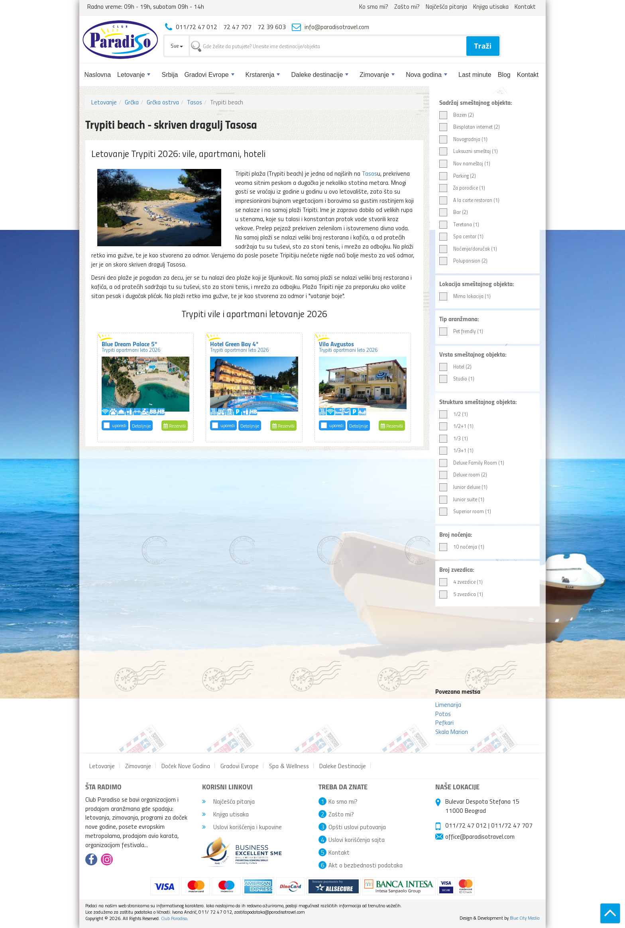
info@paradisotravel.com (337, 26)
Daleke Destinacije (342, 765)
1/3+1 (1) (456, 450)
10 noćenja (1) (461, 547)
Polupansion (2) (463, 261)
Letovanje (133, 74)
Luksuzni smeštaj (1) (468, 151)
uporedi (119, 425)
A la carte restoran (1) (469, 200)
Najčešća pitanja (446, 6)
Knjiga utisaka (491, 6)
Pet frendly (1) (461, 331)
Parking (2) (457, 176)
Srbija (169, 74)
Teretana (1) (459, 224)
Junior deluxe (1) (463, 487)
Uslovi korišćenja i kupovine (242, 826)
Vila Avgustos (348, 346)
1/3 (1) (453, 438)
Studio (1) (456, 379)
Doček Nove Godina (185, 765)
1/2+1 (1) (456, 426)
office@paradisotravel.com (480, 836)
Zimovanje (377, 74)
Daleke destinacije (319, 74)
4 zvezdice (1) (461, 582)
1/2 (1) (453, 414)
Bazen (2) (456, 115)
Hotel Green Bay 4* (239, 346)
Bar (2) (453, 212)
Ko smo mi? (373, 6)
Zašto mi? (407, 6)
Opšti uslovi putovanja (357, 826)
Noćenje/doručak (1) (468, 249)
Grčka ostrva (163, 102)
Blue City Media (525, 917)
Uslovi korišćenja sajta (356, 839)
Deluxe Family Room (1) (471, 463)
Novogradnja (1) (463, 139)
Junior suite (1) (461, 499)
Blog (504, 74)
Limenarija (448, 704)
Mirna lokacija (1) (465, 296)
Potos (443, 713)
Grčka (132, 102)
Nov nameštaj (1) (464, 163)
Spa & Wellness (289, 765)
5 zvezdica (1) (461, 594)
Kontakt (525, 6)
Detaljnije (141, 425)
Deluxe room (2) (463, 475)
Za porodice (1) (462, 188)
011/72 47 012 (466, 825)
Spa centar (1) (461, 236)
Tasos (194, 102)
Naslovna (97, 74)
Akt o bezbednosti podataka (365, 865)
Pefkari (444, 722)
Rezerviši (174, 425)
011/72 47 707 (512, 825)
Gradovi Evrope (209, 74)
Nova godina (426, 74)
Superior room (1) (465, 511)
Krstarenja (263, 74)
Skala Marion (451, 731)
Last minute (474, 74)
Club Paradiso (174, 918)
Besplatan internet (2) (469, 127)
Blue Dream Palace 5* (131, 346)
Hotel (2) (455, 367)
